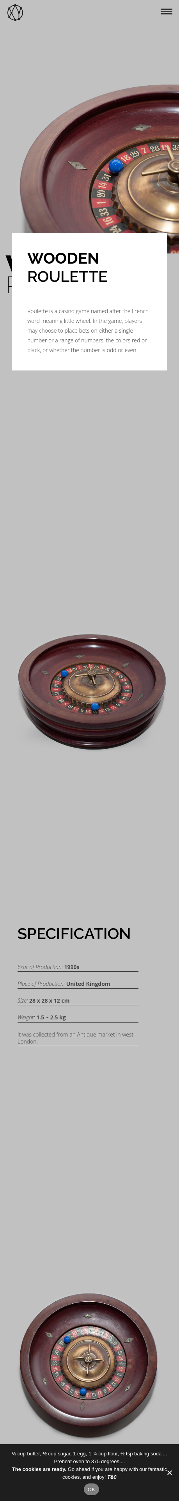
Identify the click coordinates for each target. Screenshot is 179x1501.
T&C (112, 1477)
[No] (169, 1472)
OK (91, 1489)
